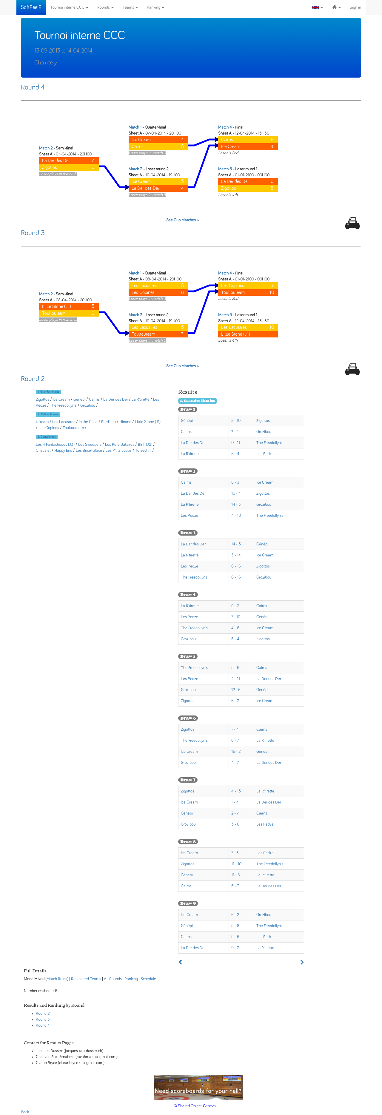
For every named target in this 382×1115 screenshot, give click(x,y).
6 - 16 (236, 566)
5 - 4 (235, 639)
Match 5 (225, 169)
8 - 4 (235, 454)
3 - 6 (235, 824)
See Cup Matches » (182, 220)
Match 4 (225, 127)
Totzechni (143, 450)
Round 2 (33, 379)
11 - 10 (236, 864)
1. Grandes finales (48, 391)
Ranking (155, 7)
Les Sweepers (89, 444)
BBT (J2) (145, 444)
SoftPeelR (31, 7)
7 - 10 (235, 617)
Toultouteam (73, 428)
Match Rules (57, 979)
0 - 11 (235, 443)
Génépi (79, 399)
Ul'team (42, 422)
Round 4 (33, 87)
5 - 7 (235, 606)
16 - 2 (236, 751)
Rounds (105, 7)
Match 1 (135, 127)
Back (25, 1112)
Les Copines (48, 428)
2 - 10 (236, 421)
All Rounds (113, 979)
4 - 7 (235, 763)
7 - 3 (235, 853)
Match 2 (46, 148)
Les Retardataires (119, 444)
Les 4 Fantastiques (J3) (55, 444)
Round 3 (33, 233)
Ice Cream (61, 399)
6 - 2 (235, 915)
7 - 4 (235, 432)
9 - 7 (235, 948)
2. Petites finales (48, 414)
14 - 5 (236, 544)
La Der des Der (115, 399)
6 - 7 (235, 701)
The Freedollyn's (63, 405)
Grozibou (87, 405)
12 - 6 (236, 690)
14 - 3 (236, 504)
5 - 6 (235, 668)
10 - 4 (236, 493)
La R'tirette (141, 399)
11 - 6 (235, 875)
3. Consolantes (47, 436)
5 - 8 (235, 926)
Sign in (355, 7)
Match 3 (135, 169)
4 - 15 (236, 791)
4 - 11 (235, 679)
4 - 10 (236, 515)
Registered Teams (86, 979)
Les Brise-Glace (89, 450)
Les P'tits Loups (119, 450)
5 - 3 (235, 886)
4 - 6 (235, 628)
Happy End (63, 450)
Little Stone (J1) (148, 422)
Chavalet (43, 450)
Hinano (125, 422)
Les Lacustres (63, 422)
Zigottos (42, 399)
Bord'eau (108, 422)
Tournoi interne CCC (69, 7)
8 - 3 (235, 482)
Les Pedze (265, 454)
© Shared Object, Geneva (195, 1106)
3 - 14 (236, 555)
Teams (130, 7)
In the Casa (88, 422)
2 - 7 (235, 813)
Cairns (94, 399)
